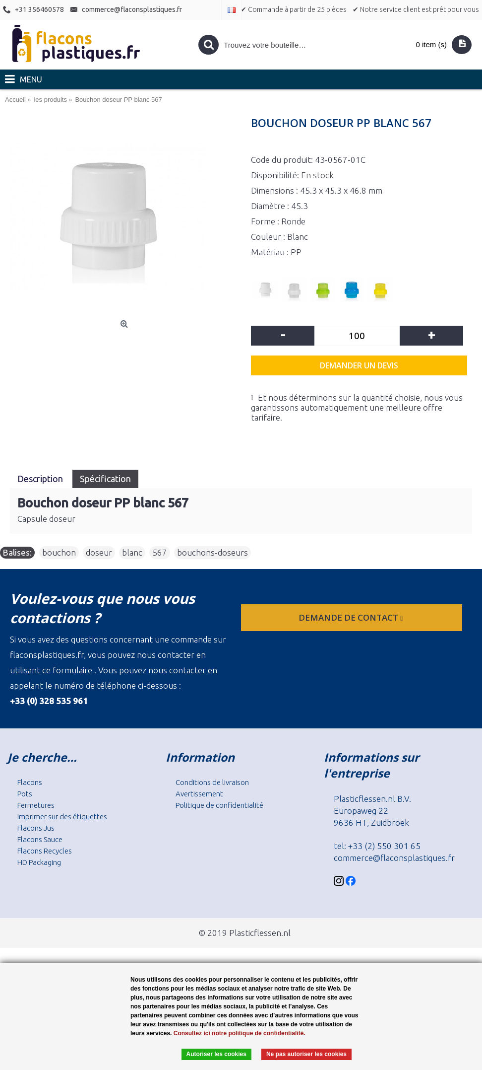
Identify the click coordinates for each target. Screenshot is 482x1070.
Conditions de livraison (212, 782)
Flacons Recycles (44, 851)
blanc (132, 552)
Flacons (29, 782)
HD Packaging (39, 862)
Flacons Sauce (39, 839)
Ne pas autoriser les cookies (306, 1054)
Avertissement (199, 793)
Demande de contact (352, 617)
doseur (99, 552)
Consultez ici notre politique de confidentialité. (239, 1033)
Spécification (105, 479)
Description (41, 479)
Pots (24, 793)
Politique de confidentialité (219, 805)
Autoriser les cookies (216, 1054)
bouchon (59, 552)
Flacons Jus (36, 828)
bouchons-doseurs (212, 552)
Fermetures (36, 805)
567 (159, 552)
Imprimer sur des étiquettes (62, 816)
